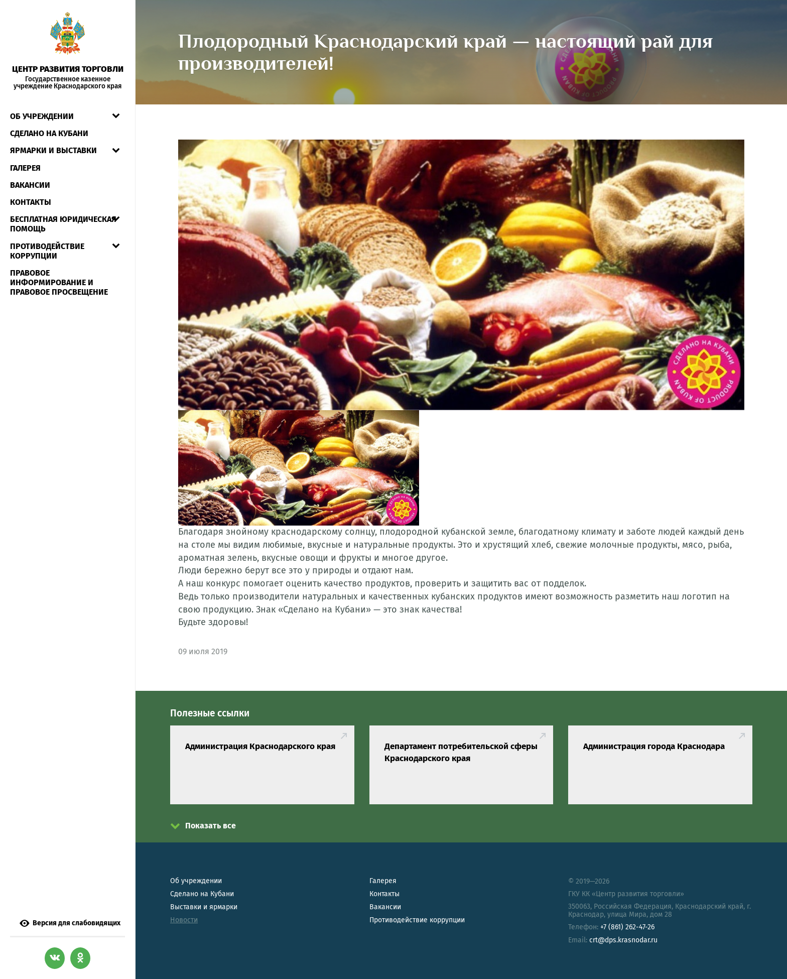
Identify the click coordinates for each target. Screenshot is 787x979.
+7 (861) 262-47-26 (627, 927)
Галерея (25, 168)
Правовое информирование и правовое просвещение (59, 282)
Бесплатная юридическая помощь (63, 223)
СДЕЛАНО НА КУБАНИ (49, 133)
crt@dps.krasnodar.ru (623, 940)
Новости (184, 920)
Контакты (30, 202)
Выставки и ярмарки (203, 907)
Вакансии (30, 185)
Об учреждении (42, 116)
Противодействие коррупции (47, 251)
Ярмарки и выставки (53, 150)
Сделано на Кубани (202, 894)
